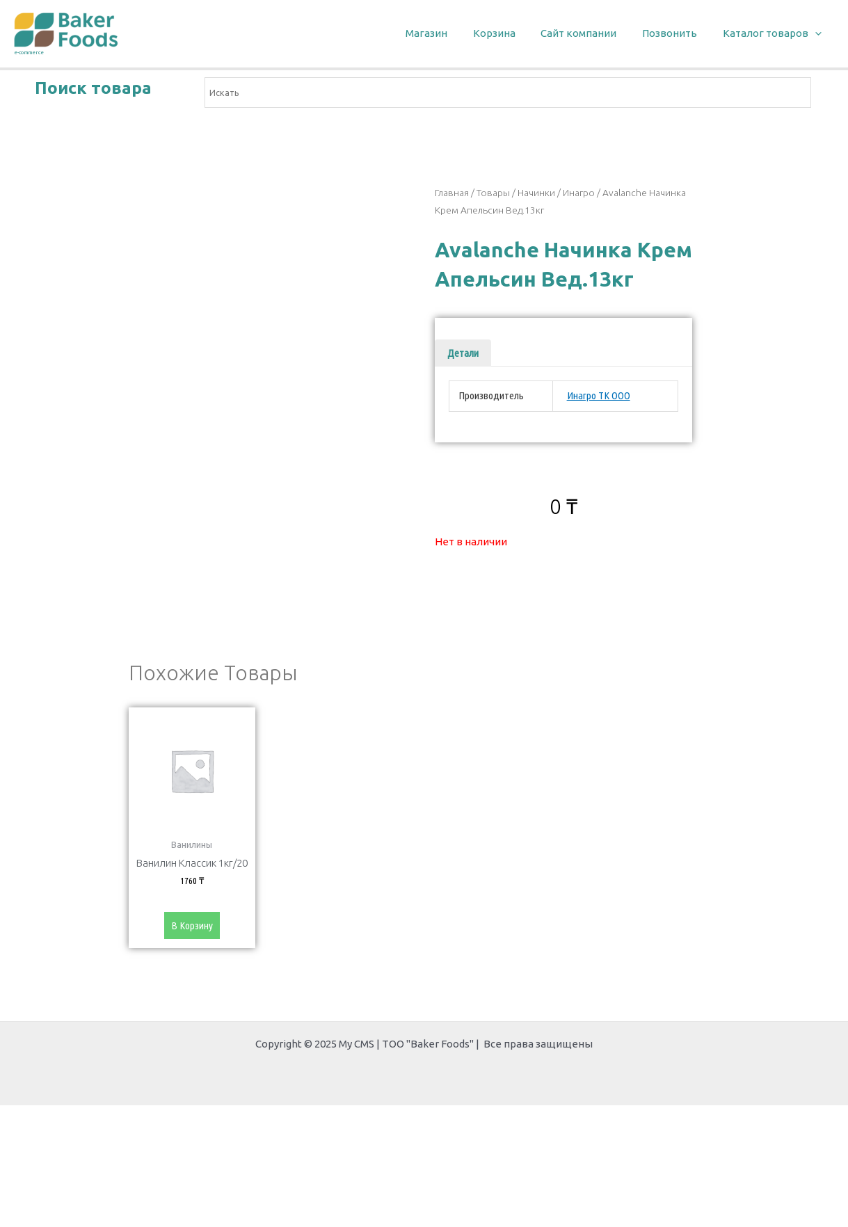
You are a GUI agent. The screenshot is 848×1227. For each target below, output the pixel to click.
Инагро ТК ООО (598, 395)
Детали (463, 353)
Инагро (579, 192)
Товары (493, 192)
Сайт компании (590, 33)
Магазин (447, 33)
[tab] (463, 353)
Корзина (510, 33)
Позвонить (676, 33)
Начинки (536, 192)
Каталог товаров (774, 33)
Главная (452, 192)
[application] (817, 33)
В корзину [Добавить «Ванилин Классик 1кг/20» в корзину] (192, 926)
